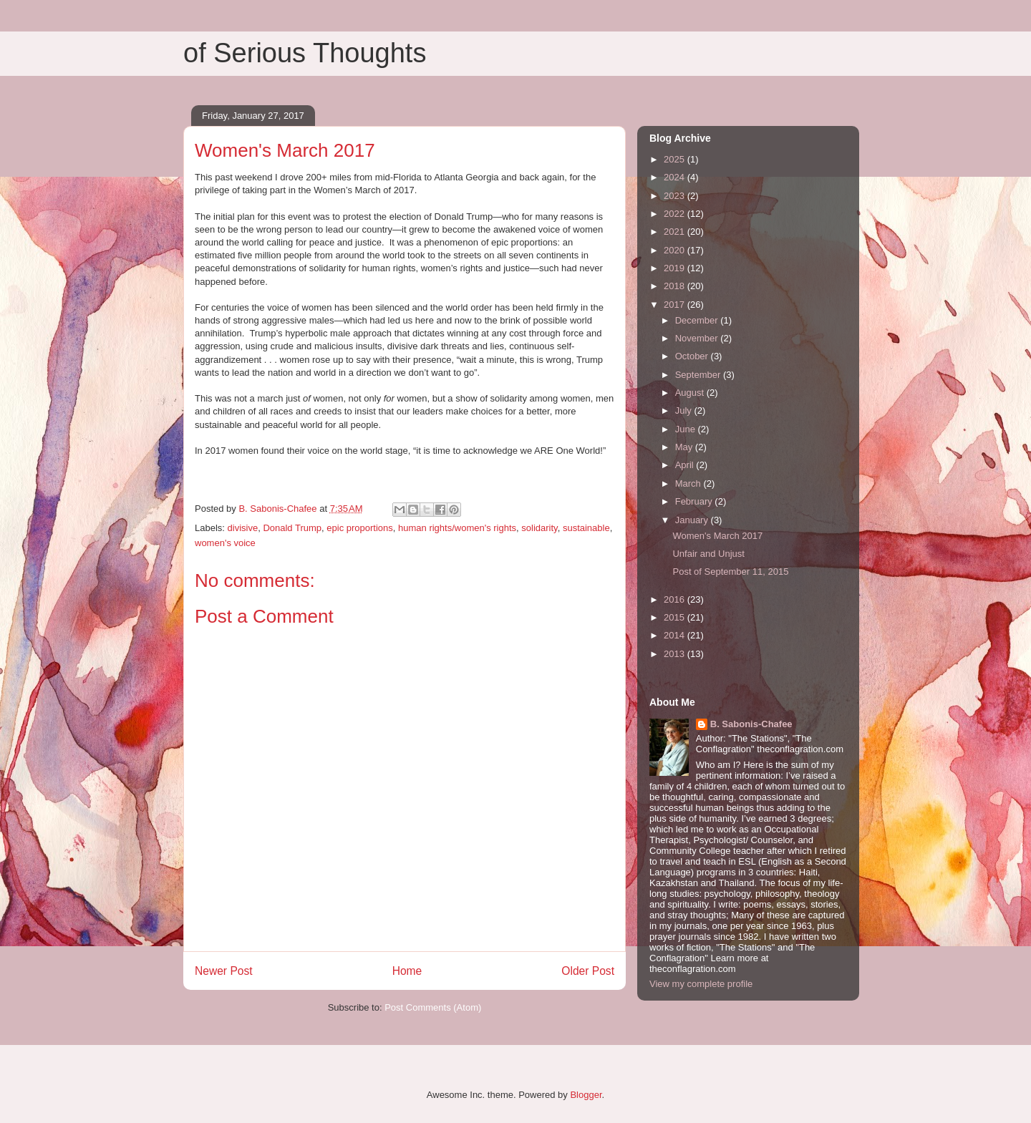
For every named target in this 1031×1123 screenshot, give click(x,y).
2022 (675, 213)
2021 (675, 231)
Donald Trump (292, 527)
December (698, 320)
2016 (675, 599)
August (691, 392)
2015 (675, 617)
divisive (243, 527)
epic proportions (359, 527)
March (689, 483)
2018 (675, 286)
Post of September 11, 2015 (730, 571)
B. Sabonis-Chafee (751, 724)
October (693, 356)
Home (407, 971)
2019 (675, 268)
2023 (675, 195)
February (695, 501)
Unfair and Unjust (708, 553)
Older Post (587, 971)
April (686, 465)
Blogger (585, 1094)
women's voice (225, 543)
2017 (675, 304)
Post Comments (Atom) (432, 1007)
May (685, 447)
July (684, 410)
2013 (675, 653)
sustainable (586, 527)
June (686, 429)
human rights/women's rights (457, 527)
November (698, 338)
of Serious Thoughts (304, 53)
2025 (675, 159)
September (699, 374)
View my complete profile (700, 983)
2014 (675, 635)
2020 (675, 250)
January (693, 520)
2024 (675, 177)
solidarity (539, 527)
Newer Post (224, 971)
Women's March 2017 (717, 535)
